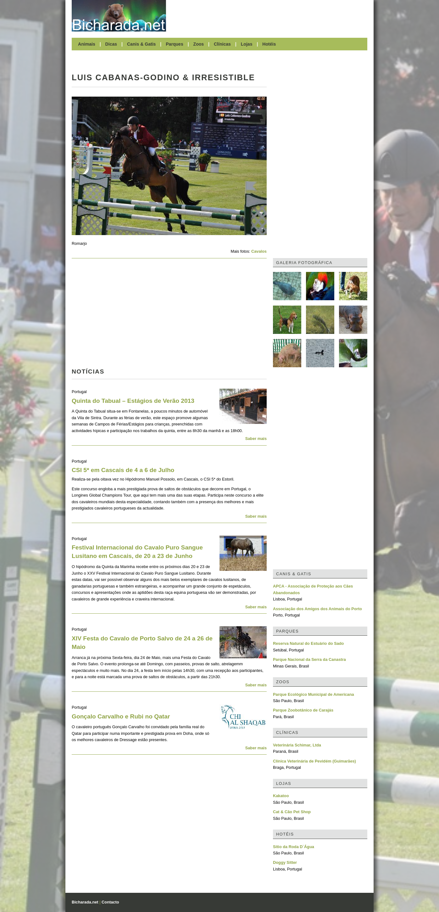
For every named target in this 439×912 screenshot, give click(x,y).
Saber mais (256, 438)
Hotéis (269, 44)
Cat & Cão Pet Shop (292, 811)
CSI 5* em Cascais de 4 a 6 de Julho (123, 470)
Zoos (198, 44)
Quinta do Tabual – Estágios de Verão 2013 (133, 400)
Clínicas (222, 44)
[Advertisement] (269, 15)
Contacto (110, 902)
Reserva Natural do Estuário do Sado (308, 643)
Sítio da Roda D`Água (293, 846)
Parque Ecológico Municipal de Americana (313, 694)
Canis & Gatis (141, 44)
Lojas (247, 44)
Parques (174, 44)
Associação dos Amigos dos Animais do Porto (317, 608)
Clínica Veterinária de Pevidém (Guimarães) (314, 761)
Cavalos (259, 251)
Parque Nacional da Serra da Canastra (309, 659)
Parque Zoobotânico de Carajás (303, 710)
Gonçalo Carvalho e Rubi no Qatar (121, 716)
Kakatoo (281, 795)
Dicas (111, 44)
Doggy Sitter (285, 862)
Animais (86, 44)
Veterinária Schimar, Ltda (297, 745)
